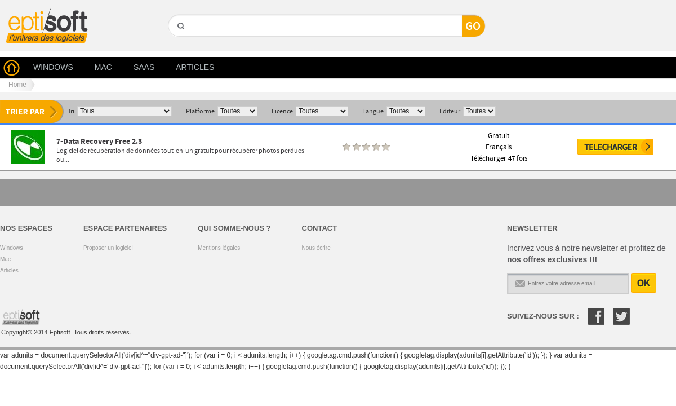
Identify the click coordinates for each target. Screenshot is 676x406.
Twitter (621, 316)
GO (180, 45)
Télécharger (615, 147)
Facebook (596, 316)
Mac (5, 259)
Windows (11, 248)
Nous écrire (316, 248)
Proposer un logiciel (108, 248)
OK (643, 283)
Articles (9, 270)
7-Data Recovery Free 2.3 (99, 141)
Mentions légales (219, 248)
